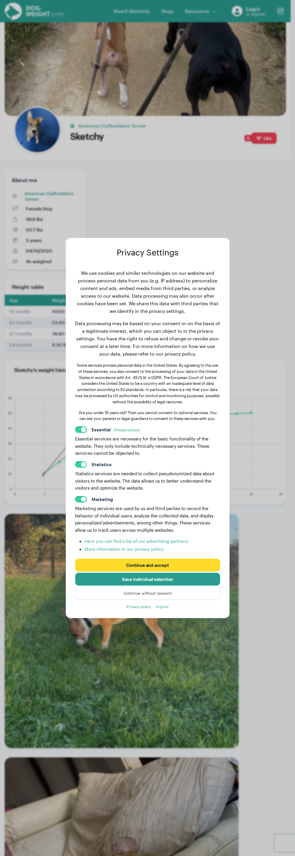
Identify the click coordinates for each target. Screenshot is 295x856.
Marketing (102, 499)
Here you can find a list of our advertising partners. (136, 541)
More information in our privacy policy (124, 549)
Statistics (102, 464)
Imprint (162, 606)
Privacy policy (139, 606)
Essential (116, 429)
